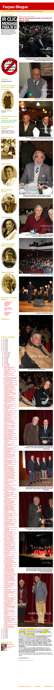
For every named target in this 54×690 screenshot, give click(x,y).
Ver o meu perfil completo (10, 647)
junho (5, 359)
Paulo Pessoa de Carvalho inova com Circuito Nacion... (9, 600)
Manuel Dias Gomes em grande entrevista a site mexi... (9, 388)
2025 (4, 340)
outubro (5, 354)
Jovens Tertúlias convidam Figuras (10, 377)
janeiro (5, 365)
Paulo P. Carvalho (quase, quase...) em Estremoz (8, 432)
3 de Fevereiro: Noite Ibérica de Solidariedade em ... (9, 567)
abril (5, 362)
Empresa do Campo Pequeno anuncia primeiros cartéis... (9, 546)
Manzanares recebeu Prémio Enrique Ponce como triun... (9, 454)
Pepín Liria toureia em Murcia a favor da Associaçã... (9, 434)
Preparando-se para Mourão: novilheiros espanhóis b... (9, 577)
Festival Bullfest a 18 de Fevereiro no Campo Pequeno (10, 559)
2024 (4, 341)
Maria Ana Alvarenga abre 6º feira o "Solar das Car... (10, 586)
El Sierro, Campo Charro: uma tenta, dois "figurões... (9, 532)
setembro (6, 356)
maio (5, 360)
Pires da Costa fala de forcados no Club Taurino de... (10, 485)
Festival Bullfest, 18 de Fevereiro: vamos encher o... (9, 413)
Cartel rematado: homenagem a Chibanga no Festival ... (9, 524)
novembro (6, 353)
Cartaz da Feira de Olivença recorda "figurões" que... (8, 571)
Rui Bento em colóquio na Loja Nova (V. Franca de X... (9, 538)
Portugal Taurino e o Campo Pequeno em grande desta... (9, 619)
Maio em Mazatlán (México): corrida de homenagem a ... (9, 469)
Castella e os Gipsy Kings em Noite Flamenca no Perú (9, 627)
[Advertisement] (31, 673)
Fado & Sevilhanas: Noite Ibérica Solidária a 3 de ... (9, 544)
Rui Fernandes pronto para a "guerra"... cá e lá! (9, 374)
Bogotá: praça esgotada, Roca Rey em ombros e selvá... (10, 515)
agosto (5, 357)
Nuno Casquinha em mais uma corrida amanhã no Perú (9, 473)
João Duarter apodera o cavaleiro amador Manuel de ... (9, 565)
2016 (4, 628)
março (5, 363)
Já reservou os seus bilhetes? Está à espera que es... (10, 625)
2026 (4, 339)
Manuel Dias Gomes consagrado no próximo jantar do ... (9, 575)
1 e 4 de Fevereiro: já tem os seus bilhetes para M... (10, 499)
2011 (4, 635)
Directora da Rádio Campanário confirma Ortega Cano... (9, 430)
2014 (4, 631)
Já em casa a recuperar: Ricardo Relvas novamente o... (9, 534)
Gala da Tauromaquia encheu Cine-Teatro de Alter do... (9, 421)
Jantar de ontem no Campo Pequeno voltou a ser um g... (9, 573)
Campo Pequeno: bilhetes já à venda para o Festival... (9, 493)
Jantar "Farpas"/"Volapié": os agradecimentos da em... (9, 569)
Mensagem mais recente (25, 686)
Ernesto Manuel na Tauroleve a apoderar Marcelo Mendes (9, 606)
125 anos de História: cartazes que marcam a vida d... (10, 590)
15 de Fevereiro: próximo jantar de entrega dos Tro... (10, 417)
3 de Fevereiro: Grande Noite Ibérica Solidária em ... (9, 467)
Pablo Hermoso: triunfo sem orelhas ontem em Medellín (9, 425)
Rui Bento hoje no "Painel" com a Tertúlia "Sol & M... (9, 419)
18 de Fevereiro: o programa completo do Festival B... (9, 584)
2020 (4, 347)
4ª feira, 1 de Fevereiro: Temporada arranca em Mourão (10, 384)
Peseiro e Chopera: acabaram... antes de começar (9, 367)
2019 (4, 348)
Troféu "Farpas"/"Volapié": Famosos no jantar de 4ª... (9, 561)
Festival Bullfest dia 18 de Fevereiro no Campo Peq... (9, 509)
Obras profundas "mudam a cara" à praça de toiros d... (9, 495)
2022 (4, 344)
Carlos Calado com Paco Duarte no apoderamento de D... (9, 505)
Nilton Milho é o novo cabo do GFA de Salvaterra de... (10, 604)
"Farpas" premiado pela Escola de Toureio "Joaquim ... (10, 463)
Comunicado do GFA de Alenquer (9, 489)
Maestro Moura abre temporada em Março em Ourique (9, 598)
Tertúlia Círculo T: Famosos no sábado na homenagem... (9, 501)
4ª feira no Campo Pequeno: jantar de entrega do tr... (10, 617)
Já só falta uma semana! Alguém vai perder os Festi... (9, 481)
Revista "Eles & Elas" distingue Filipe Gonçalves (9, 401)
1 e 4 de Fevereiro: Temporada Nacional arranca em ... (9, 542)
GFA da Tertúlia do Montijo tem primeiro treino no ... (9, 602)
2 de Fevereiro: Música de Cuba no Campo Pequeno (9, 520)
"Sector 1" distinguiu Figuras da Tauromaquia (9, 370)
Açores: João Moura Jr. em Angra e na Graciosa (9, 550)
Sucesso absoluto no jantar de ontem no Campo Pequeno (9, 579)
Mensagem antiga (48, 686)
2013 (4, 632)
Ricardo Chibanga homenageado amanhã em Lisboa (9, 563)
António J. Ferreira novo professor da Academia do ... (10, 522)
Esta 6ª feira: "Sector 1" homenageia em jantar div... (9, 487)
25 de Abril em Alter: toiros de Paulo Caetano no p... (9, 444)
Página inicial (37, 686)
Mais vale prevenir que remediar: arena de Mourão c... (9, 461)
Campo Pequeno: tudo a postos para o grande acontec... (9, 592)
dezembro (6, 352)
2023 (4, 343)
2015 (4, 630)
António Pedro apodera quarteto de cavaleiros (9, 452)
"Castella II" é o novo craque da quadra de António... (9, 390)
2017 (4, 351)
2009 (4, 638)
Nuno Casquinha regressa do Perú (10, 382)
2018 (4, 349)
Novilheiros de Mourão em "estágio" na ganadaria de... (9, 507)
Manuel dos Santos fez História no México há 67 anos (10, 381)
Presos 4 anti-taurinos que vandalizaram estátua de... (9, 477)
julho (5, 358)
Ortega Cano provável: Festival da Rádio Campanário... (10, 438)
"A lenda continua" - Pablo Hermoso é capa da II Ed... (9, 610)
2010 (4, 636)
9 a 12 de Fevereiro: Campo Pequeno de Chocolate (8, 386)
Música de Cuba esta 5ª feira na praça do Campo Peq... (9, 405)
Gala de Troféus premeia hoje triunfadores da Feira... (9, 540)
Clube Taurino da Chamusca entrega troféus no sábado (9, 475)
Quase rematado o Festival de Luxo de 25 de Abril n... (9, 536)
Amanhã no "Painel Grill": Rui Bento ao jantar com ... (9, 436)
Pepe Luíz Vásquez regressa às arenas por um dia (9, 456)
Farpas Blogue (15, 7)
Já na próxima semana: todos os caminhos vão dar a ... (9, 411)
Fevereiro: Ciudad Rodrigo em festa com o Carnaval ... (9, 471)
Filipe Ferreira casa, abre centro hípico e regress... (9, 450)
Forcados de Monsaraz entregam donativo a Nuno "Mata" (9, 399)
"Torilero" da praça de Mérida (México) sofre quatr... (9, 397)
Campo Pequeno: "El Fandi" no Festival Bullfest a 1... (9, 621)
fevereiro (6, 364)
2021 (4, 345)
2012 (4, 634)
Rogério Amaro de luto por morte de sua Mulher (9, 407)
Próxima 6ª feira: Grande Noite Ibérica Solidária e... (9, 415)
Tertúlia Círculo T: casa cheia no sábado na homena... (9, 513)
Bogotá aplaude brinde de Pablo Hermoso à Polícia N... (9, 379)
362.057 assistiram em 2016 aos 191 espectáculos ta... (9, 448)
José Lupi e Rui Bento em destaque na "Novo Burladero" (10, 392)
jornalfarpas (11, 644)
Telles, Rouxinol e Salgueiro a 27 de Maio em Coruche (9, 548)
